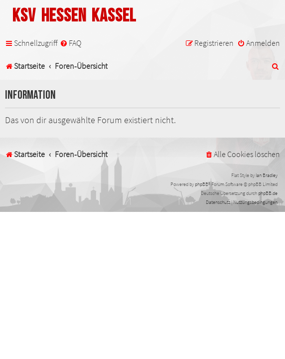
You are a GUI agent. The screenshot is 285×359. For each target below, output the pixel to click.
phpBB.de (268, 193)
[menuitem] (70, 43)
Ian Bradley (267, 175)
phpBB (201, 184)
